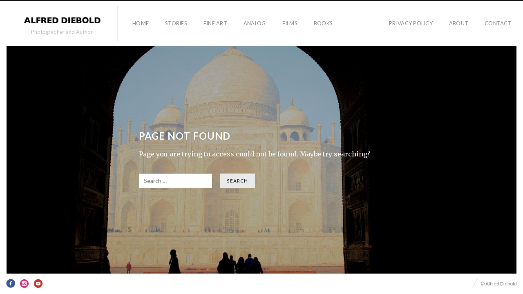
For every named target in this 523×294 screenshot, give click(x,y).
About (458, 23)
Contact (498, 23)
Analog (255, 23)
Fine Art (215, 23)
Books (323, 23)
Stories (176, 23)
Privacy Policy (411, 23)
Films (289, 23)
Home (140, 23)
